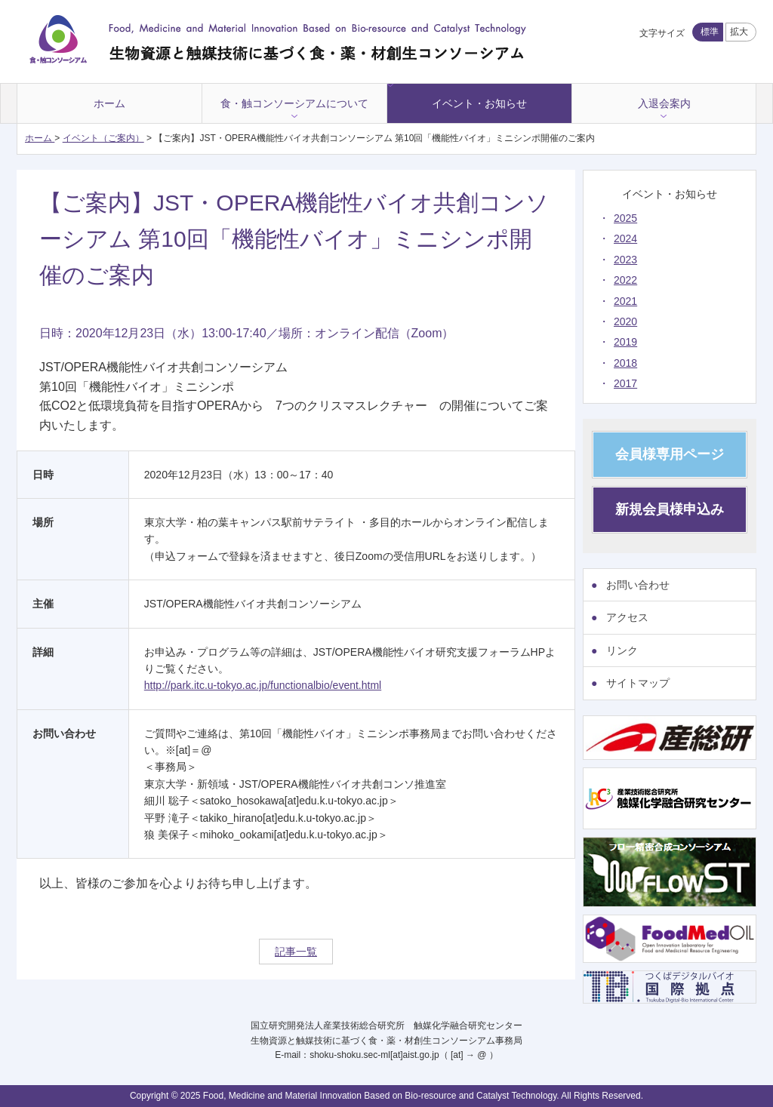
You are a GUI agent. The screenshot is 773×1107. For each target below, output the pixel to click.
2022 (625, 280)
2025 (625, 218)
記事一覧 (296, 952)
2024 (625, 238)
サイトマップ (638, 683)
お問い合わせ (638, 585)
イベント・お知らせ (479, 103)
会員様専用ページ (669, 454)
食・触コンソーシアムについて (294, 103)
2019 (625, 342)
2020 (625, 321)
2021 (625, 301)
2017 (625, 383)
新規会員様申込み (669, 509)
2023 (625, 260)
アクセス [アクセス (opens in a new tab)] (627, 617)
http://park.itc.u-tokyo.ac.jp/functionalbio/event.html (262, 685)
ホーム (109, 103)
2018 (625, 363)
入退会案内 (664, 103)
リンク (622, 650)
